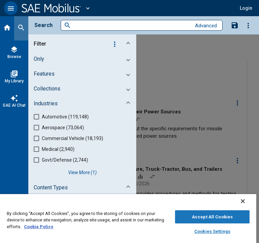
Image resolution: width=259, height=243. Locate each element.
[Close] (243, 201)
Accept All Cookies (212, 216)
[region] (128, 218)
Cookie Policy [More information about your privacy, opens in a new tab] (38, 226)
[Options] (248, 25)
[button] (11, 8)
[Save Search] (234, 25)
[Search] (21, 28)
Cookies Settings (212, 231)
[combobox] (131, 25)
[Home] (7, 28)
